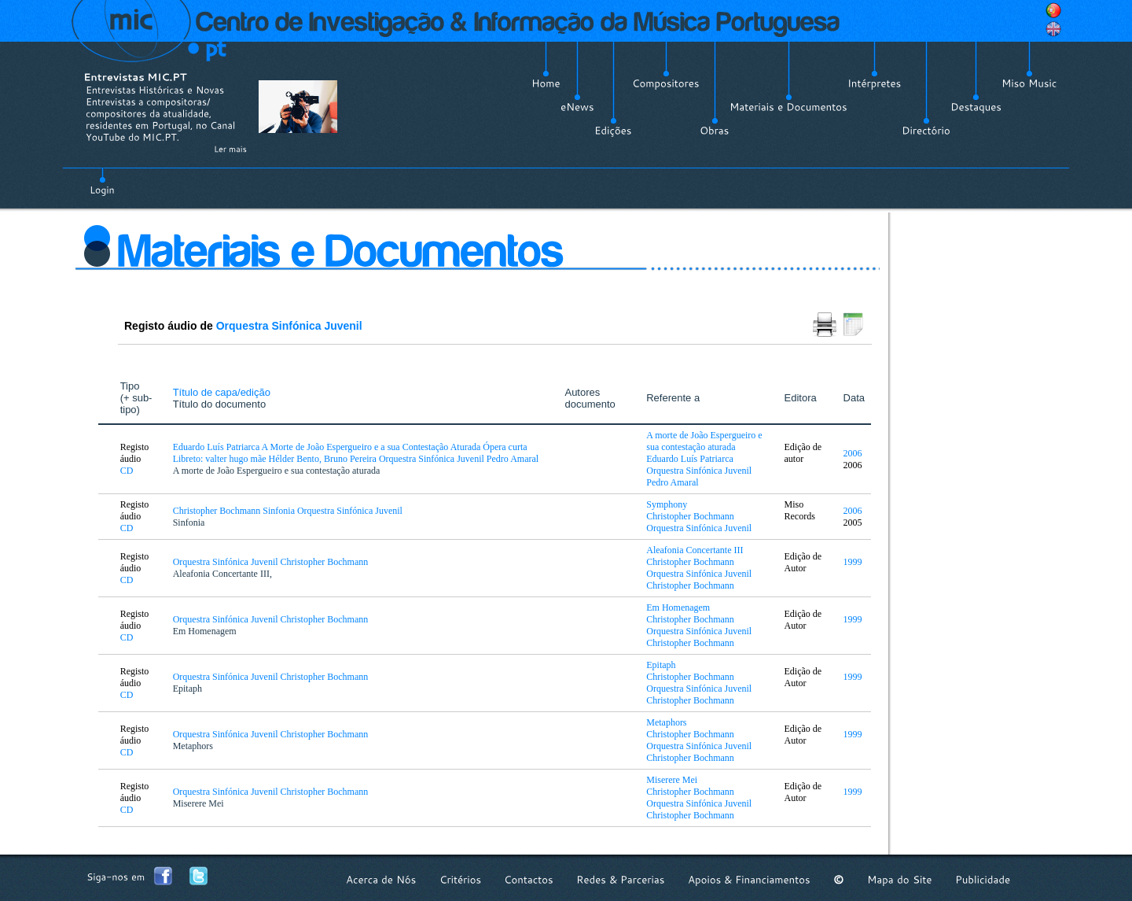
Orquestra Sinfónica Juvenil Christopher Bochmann (272, 561)
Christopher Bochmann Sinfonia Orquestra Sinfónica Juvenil (289, 510)
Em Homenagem (205, 631)
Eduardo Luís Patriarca (689, 458)
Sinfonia (189, 522)
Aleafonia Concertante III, (222, 573)
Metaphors (193, 745)
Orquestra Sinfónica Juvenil (289, 325)
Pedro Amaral (672, 482)
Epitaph (187, 688)
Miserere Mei (198, 803)
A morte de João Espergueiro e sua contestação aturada (276, 470)
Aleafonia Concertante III (694, 550)
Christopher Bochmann (690, 516)
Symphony (666, 504)
